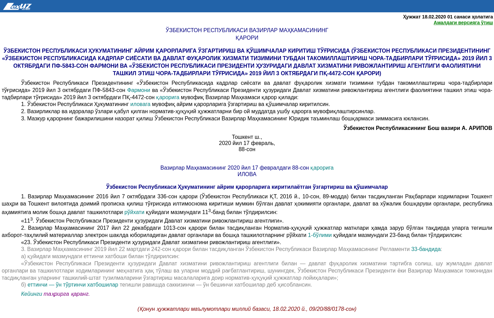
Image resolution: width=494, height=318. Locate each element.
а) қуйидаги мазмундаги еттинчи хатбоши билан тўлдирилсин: (100, 256)
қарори (247, 38)
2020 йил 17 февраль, (247, 143)
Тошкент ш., (247, 137)
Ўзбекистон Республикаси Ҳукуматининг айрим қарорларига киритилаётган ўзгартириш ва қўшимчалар (247, 187)
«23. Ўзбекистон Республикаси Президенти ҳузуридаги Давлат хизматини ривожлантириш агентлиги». (151, 242)
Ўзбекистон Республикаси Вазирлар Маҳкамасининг (247, 30)
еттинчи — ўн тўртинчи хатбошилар (74, 285)
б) (24, 285)
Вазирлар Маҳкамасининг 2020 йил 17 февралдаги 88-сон (235, 168)
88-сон (247, 149)
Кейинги (31, 294)
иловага (141, 104)
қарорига (168, 97)
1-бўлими (320, 235)
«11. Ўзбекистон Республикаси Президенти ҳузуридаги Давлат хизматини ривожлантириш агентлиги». (152, 221)
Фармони (138, 90)
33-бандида (426, 249)
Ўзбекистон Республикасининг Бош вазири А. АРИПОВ (417, 128)
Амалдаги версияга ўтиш (463, 22)
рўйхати (134, 212)
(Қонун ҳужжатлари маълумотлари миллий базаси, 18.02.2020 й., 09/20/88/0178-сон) (247, 309)
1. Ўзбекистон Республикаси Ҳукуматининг (75, 104)
